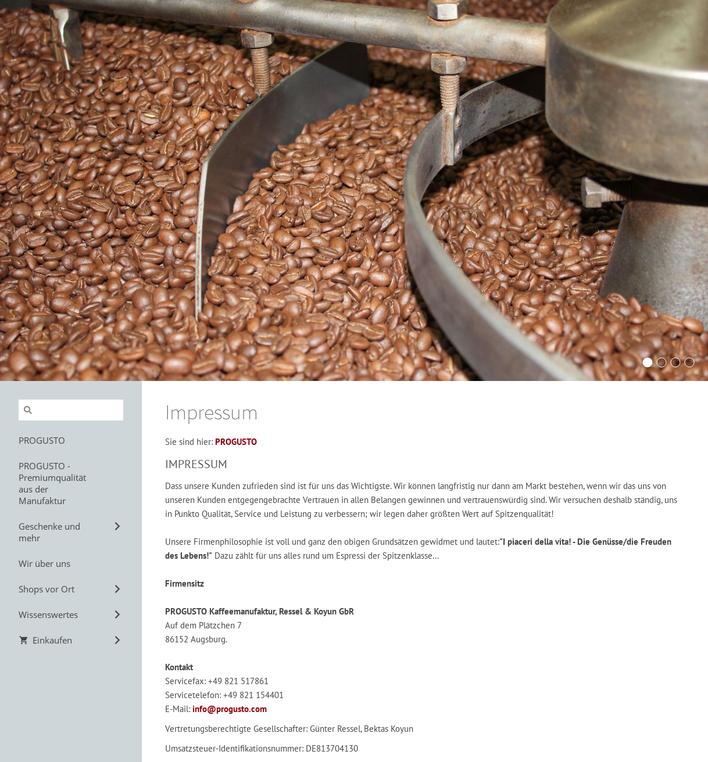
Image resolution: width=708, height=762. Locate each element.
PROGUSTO (236, 441)
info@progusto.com (229, 708)
